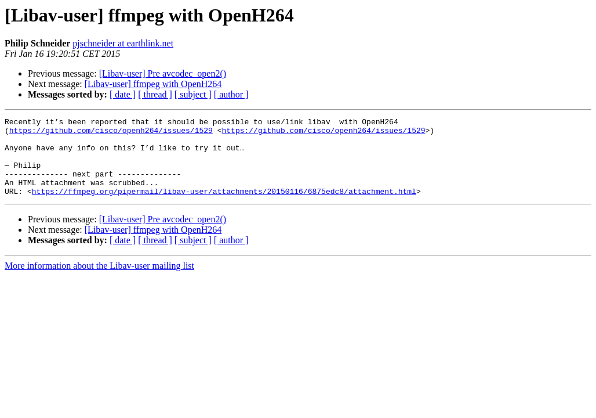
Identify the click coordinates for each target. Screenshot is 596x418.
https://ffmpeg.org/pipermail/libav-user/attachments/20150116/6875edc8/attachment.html (224, 206)
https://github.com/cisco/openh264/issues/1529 (111, 133)
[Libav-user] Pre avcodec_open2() (162, 73)
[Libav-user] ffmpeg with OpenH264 (153, 84)
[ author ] (231, 94)
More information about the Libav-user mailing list (99, 281)
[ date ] (123, 94)
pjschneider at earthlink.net (122, 43)
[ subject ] (193, 94)
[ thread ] (155, 94)
